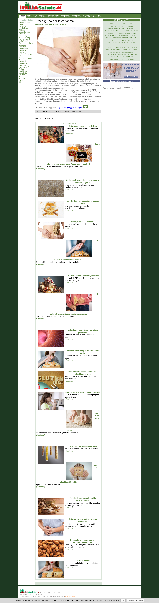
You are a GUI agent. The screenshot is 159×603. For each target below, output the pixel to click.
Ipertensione (119, 45)
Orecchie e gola (25, 65)
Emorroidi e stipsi (113, 38)
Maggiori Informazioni (135, 600)
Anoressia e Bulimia (118, 26)
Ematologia (23, 36)
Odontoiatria (24, 63)
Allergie (123, 24)
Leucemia (130, 45)
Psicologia (23, 73)
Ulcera (131, 59)
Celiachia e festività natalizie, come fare (82, 276)
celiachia (67, 111)
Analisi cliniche (25, 23)
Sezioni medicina (26, 20)
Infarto (122, 43)
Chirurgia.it (23, 30)
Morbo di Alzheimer (124, 52)
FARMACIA (76, 16)
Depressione (124, 35)
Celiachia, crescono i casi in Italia (83, 446)
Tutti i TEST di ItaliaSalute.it (121, 81)
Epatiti (125, 38)
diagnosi (78, 111)
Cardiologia (23, 28)
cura (73, 111)
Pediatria (22, 69)
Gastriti (122, 40)
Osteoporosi (111, 54)
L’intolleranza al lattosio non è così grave (82, 392)
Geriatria (22, 47)
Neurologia (23, 60)
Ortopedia (23, 67)
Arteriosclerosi (113, 28)
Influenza (130, 43)
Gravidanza (23, 50)
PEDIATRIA (65, 16)
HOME (22, 16)
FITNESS (42, 16)
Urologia (22, 80)
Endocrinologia (25, 37)
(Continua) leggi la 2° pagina (70, 108)
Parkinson (122, 54)
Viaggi (21, 82)
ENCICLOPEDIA (89, 16)
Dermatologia (24, 32)
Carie (136, 31)
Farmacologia (24, 39)
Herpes (130, 40)
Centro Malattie (121, 20)
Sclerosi (22, 75)
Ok (123, 600)
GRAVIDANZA (53, 16)
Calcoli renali (125, 31)
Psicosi (113, 57)
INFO (100, 16)
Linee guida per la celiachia (82, 222)
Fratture (113, 40)
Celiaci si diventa (83, 561)
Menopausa (115, 50)
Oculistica (23, 62)
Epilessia (133, 38)
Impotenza (112, 43)
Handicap (22, 52)
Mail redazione (70, 596)
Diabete (22, 34)
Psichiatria (23, 71)
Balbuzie (22, 26)
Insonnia (108, 45)
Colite (115, 35)
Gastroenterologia (26, 43)
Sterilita (129, 57)
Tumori (22, 78)
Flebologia (23, 41)
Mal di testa (121, 47)
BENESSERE (32, 16)
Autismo (114, 31)
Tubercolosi (114, 59)
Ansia (130, 26)
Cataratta (112, 33)
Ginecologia (24, 49)
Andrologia (23, 24)
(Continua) (69, 133)
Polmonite (132, 54)
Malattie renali (25, 56)
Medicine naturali (26, 58)
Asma (107, 31)
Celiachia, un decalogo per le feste (82, 126)
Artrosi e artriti (129, 28)
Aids (116, 24)
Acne (111, 24)
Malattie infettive (26, 54)
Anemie (131, 24)
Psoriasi (120, 57)
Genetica (22, 45)
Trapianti (22, 76)
